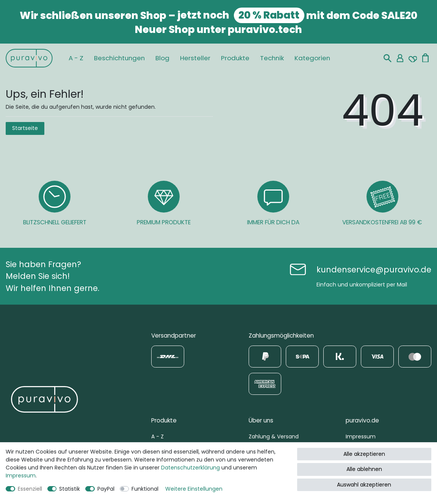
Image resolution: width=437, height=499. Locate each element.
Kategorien (312, 58)
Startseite (25, 128)
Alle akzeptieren (364, 454)
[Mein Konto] (400, 58)
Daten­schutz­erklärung (190, 467)
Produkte (235, 58)
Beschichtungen (119, 58)
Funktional (145, 489)
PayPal (105, 489)
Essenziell (30, 489)
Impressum (361, 436)
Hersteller (195, 58)
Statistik (69, 489)
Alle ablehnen (364, 469)
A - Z (76, 58)
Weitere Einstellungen (193, 489)
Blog (162, 58)
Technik (272, 58)
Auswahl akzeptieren (364, 484)
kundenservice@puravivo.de (373, 269)
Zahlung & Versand (274, 436)
